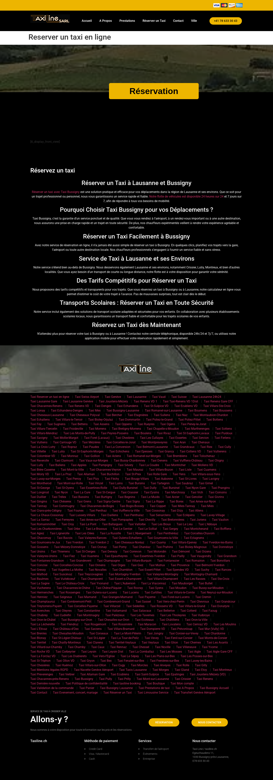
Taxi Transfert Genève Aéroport (194, 692)
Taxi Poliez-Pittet (189, 419)
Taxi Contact (38, 692)
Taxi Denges (103, 406)
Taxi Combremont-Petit (76, 601)
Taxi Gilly (201, 665)
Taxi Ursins (37, 551)
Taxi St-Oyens (65, 488)
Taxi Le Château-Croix (69, 583)
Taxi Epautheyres (116, 556)
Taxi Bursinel (171, 488)
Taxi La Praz (63, 474)
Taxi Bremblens (176, 456)
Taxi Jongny (155, 633)
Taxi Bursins (136, 483)
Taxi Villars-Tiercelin (43, 428)
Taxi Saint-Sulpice (147, 674)
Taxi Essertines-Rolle (93, 488)
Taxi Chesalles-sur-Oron (113, 620)
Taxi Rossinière (122, 624)
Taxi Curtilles (153, 592)
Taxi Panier (86, 688)
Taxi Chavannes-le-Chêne (73, 588)
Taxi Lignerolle (59, 533)
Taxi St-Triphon (40, 660)
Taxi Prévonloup (181, 629)
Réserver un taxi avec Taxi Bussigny (56, 192)
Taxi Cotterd (188, 610)
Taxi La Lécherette (42, 624)
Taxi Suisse (179, 397)
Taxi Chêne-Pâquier (109, 588)
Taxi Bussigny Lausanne (116, 688)
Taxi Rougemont (95, 624)
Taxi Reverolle (39, 460)
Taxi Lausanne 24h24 (206, 397)
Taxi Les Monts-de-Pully (79, 433)
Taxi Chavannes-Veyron (105, 469)
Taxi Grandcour (225, 601)
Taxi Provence (180, 565)
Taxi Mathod (38, 574)
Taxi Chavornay (40, 538)
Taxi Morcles (139, 665)
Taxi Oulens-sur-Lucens (101, 592)
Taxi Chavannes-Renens (46, 406)
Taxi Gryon (87, 660)
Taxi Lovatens (171, 624)
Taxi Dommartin (129, 419)
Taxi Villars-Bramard (120, 629)
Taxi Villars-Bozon (161, 469)
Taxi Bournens (197, 410)
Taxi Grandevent (80, 560)
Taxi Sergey (170, 529)
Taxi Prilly (124, 679)
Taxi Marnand (87, 597)
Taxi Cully (224, 447)
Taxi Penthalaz (134, 515)
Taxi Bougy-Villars (137, 479)
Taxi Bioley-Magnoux (193, 547)
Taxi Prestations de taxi (154, 688)
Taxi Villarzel (111, 606)
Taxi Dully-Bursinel (125, 488)
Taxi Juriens (198, 519)
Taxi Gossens (39, 547)
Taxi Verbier (67, 674)
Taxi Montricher (175, 465)
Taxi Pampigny (102, 465)
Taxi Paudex (91, 447)
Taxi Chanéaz (141, 547)
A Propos (105, 21)
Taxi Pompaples (122, 519)
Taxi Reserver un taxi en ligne (49, 397)
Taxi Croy (67, 524)
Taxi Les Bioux (161, 524)
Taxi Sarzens (93, 629)
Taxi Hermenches (41, 592)
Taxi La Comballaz (141, 651)
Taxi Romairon (195, 560)
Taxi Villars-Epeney (184, 542)
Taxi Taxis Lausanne (133, 670)
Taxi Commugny (64, 506)
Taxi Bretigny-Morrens (126, 428)
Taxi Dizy (177, 510)
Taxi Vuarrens (90, 556)
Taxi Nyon (61, 492)
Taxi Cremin (203, 597)
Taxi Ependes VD (177, 569)
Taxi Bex (106, 660)
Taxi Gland (182, 670)
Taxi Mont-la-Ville (72, 469)
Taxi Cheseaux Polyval (85, 415)
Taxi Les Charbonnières (46, 529)
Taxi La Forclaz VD (43, 656)
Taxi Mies (207, 506)
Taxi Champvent (92, 579)
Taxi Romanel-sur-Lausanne (163, 410)
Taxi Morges (160, 670)
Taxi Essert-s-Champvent (124, 579)
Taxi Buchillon (109, 474)
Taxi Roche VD (40, 651)
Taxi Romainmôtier (43, 524)
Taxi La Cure (82, 492)
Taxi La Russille (110, 533)
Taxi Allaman (86, 474)
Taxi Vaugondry (200, 556)
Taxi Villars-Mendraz (44, 433)
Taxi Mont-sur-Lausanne (152, 679)
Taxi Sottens (223, 428)
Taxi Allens (196, 510)
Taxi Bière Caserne (42, 469)
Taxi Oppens (123, 424)
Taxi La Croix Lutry (42, 447)
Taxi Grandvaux (184, 447)
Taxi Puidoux (223, 433)
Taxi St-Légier (96, 638)
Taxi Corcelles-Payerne (82, 606)
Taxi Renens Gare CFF (218, 401)
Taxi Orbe (73, 529)
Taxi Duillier (38, 497)
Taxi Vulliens (38, 442)
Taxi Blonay (38, 638)
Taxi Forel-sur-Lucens (175, 597)
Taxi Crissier (183, 679)
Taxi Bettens (79, 424)
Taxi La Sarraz (40, 519)
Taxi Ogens (167, 424)
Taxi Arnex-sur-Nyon (202, 501)
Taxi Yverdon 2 (99, 542)
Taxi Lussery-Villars (82, 515)
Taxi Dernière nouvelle (45, 683)
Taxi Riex (206, 447)
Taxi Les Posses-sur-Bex (196, 656)
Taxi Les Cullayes (151, 438)
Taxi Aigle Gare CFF (219, 651)
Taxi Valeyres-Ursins (43, 556)
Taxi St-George (40, 488)
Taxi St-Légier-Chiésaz (66, 638)
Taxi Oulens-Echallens (127, 538)
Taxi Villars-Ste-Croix (217, 406)
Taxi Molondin (156, 551)
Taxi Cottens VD (190, 451)
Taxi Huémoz (64, 665)
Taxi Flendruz (69, 624)
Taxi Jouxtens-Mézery (113, 401)
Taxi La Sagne (39, 583)
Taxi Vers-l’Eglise (103, 656)
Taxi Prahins (164, 547)
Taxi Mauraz (135, 469)
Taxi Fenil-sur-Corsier (178, 638)
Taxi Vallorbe (137, 524)
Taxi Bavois (64, 538)
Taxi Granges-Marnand (117, 597)
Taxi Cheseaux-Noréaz (129, 542)
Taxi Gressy (38, 569)
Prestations (127, 21)
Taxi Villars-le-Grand (191, 606)
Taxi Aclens (113, 456)
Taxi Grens (84, 501)
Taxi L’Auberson (124, 583)
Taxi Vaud (159, 397)
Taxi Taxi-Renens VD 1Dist (180, 401)
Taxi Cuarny (158, 542)
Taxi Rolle (182, 665)
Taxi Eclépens (185, 515)
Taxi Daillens (109, 515)
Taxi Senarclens (160, 515)
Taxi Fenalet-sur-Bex (130, 660)
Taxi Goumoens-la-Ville (162, 538)
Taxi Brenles (38, 633)
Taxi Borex (176, 501)
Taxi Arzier (172, 497)
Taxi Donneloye (222, 547)
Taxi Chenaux (200, 442)
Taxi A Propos (184, 688)
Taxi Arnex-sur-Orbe (93, 519)
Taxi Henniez (39, 597)
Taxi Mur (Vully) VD (211, 629)
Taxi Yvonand (99, 583)
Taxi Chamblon (122, 569)
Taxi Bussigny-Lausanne (122, 410)
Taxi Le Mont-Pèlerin (127, 633)
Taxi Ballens (57, 465)
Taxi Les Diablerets (74, 656)
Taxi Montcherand (196, 529)
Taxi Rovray (135, 588)
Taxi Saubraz (184, 483)
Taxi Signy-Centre (108, 501)
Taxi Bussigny (84, 679)
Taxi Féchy (112, 479)
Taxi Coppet (158, 506)
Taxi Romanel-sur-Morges (144, 456)
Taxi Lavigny (210, 479)
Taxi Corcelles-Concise (68, 565)
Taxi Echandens (127, 406)
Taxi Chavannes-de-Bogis (97, 506)
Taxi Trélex (59, 497)
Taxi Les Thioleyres (173, 615)
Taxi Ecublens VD (186, 406)
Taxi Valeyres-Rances (92, 538)
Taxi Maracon (147, 624)
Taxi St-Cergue (105, 492)
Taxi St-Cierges (85, 551)
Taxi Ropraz (69, 447)
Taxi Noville (162, 647)
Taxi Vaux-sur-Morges (93, 460)
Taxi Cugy (118, 665)
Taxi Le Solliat (147, 529)
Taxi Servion (200, 438)
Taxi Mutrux (157, 565)
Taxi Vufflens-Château (187, 460)
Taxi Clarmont (64, 460)
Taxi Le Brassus (96, 529)
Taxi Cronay (99, 547)
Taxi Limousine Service (152, 692)
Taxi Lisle (185, 469)
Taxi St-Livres (188, 479)
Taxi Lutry (58, 451)
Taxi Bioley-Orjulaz (100, 419)
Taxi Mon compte (182, 683)
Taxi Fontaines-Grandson (47, 560)
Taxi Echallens (40, 419)
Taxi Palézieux (115, 615)
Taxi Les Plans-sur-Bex (160, 656)
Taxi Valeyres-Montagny (162, 574)
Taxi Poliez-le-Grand (159, 419)
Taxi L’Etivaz (38, 629)
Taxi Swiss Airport (87, 397)
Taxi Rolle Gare (157, 474)
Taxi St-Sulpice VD (156, 406)
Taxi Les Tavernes (142, 615)
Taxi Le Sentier (122, 529)
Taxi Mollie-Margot (65, 438)
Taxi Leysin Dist (112, 651)
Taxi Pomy (119, 547)
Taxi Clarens (94, 642)
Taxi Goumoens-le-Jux (45, 542)
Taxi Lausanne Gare (43, 401)
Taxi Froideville (73, 428)
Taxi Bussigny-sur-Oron (76, 620)
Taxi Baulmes (39, 579)
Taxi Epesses (143, 451)
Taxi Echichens (119, 451)
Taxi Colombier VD (42, 456)
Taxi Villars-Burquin (138, 560)
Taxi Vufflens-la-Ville (126, 510)
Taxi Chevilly (147, 519)
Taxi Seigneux (62, 597)
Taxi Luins (116, 483)
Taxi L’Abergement (139, 533)
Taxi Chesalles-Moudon (68, 633)
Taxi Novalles (98, 569)
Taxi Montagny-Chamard (200, 574)
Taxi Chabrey (39, 615)
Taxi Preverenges (41, 674)
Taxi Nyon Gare (195, 488)
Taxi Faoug (209, 610)
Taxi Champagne (108, 560)
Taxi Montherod (40, 483)
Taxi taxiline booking (127, 683)
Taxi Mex (95, 410)
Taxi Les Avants (217, 642)
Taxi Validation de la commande (52, 688)
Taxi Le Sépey (129, 656)
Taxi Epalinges (174, 674)
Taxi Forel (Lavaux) (97, 438)
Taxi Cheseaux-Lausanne (47, 415)
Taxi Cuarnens (206, 469)
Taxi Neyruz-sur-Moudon (216, 592)
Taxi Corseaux (98, 633)
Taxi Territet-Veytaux (122, 642)
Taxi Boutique (155, 683)
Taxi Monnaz (69, 456)
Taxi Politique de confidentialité (86, 683)
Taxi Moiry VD (39, 474)
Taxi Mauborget (182, 583)
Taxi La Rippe (155, 501)
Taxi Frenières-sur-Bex (164, 660)
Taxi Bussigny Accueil (214, 688)
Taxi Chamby (77, 647)
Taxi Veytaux (150, 642)
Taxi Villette (38, 451)
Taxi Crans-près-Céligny (46, 510)
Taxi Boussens (222, 410)
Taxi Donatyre (220, 606)
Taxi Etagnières (138, 415)
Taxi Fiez (69, 556)
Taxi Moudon (178, 588)
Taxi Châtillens (169, 620)
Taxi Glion (171, 642)
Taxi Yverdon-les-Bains (217, 542)
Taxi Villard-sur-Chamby (46, 647)
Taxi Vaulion (220, 519)
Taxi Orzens (203, 551)
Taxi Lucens (131, 592)
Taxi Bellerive (166, 610)
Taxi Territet (38, 642)
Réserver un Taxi (154, 21)
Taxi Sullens (162, 415)
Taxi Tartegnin (160, 483)
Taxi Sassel (143, 601)
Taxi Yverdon (74, 542)
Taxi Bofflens (222, 529)
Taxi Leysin (88, 651)
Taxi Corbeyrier (65, 651)
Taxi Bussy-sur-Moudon (208, 588)
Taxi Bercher (113, 415)
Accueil (87, 21)
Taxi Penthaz (98, 510)
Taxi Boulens (142, 433)
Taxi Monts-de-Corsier (212, 638)
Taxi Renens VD (78, 406)
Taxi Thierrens (60, 551)
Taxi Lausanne (136, 397)
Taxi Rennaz (118, 647)
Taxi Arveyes (162, 665)
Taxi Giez (137, 565)
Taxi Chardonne (214, 633)
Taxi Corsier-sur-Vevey (183, 633)
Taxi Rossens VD (161, 606)
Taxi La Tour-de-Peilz (125, 638)
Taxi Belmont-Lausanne (152, 447)
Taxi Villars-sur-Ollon (92, 665)
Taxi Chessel (140, 647)
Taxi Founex (75, 510)
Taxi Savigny (39, 438)
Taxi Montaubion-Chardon (210, 415)
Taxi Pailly (178, 556)
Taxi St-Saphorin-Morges (87, 451)
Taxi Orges (118, 565)
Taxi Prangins (220, 488)
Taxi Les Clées (84, 533)
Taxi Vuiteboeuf (64, 579)
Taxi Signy (133, 501)
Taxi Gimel (206, 483)
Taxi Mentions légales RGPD (49, 670)
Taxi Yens (179, 474)
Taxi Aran (179, 442)
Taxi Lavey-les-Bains (198, 660)
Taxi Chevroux (199, 601)
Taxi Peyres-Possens (114, 433)
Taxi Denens (159, 460)
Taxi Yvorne (210, 647)
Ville (194, 21)
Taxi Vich (197, 492)
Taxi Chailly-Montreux (66, 642)
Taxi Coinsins (218, 492)
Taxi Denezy (109, 551)
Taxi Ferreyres (64, 519)
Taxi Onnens (97, 565)
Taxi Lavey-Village (212, 515)
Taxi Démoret (181, 551)
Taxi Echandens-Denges (67, 410)
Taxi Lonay (37, 410)
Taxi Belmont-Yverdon (209, 565)
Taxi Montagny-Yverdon (124, 574)
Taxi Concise (38, 565)
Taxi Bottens (214, 419)
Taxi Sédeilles (135, 606)
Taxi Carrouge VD (64, 442)
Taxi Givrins (216, 497)
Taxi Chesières (40, 665)
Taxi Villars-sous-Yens (205, 474)
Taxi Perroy (73, 479)
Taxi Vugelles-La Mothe (67, 569)
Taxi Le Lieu (185, 524)
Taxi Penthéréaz (167, 533)
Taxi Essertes (178, 438)
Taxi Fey (36, 424)
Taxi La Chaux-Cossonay (47, 515)
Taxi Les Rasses (194, 579)
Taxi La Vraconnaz (153, 583)
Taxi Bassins (80, 497)
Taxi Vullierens (216, 451)
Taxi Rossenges (69, 592)
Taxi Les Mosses (171, 651)
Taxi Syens (156, 588)
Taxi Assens (101, 424)
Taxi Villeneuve (186, 647)
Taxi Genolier (193, 497)
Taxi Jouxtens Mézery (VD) (208, 674)
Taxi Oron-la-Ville (196, 620)
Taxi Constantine (88, 610)
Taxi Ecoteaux (144, 620)
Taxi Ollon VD (65, 660)
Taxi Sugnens (56, 424)
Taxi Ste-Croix (220, 579)
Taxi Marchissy (175, 492)
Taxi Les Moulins (224, 624)
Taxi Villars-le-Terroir (68, 419)
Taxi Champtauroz (42, 601)
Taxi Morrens (97, 428)
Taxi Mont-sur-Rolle (70, 483)
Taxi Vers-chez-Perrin (170, 601)
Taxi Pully (105, 679)
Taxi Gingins (38, 501)
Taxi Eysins (151, 492)
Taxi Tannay (38, 506)
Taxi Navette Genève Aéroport (93, 670)
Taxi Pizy (93, 479)
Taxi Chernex (192, 642)
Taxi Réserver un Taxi (117, 692)
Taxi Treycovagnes (90, 574)
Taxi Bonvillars (220, 560)
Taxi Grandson (227, 556)
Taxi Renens (205, 679)
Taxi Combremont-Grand (113, 601)
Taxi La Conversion (117, 447)
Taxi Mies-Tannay (183, 506)
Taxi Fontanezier (168, 560)
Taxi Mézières (91, 442)
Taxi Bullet (205, 583)
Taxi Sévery (125, 465)
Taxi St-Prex (133, 474)
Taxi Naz (181, 415)
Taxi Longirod (39, 492)
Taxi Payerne (146, 597)
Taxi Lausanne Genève (78, 401)
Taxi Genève (113, 397)
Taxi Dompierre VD (152, 629)
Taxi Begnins (126, 497)
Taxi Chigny (216, 460)
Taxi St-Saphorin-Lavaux (193, 433)
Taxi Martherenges (197, 428)
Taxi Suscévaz (62, 574)
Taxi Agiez (37, 533)
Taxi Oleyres (63, 610)
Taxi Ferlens (222, 438)
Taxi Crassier (129, 492)
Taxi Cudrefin (62, 615)
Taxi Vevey (151, 638)
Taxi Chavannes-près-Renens (49, 679)
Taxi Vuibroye (200, 615)
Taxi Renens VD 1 (145, 401)
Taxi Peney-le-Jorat (193, 424)
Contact (178, 21)
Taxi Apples (78, 465)
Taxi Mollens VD (202, 465)
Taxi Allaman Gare (92, 674)
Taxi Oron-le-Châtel (43, 620)
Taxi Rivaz (164, 433)
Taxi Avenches (40, 610)
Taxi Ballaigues (112, 524)
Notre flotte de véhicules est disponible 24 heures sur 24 (186, 196)
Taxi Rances (223, 569)
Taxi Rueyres (146, 424)
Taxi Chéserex (62, 501)
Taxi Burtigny (103, 497)
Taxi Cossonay (155, 510)
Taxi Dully (150, 488)
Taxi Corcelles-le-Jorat (121, 442)
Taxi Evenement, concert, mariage (75, 692)
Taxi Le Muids (150, 497)
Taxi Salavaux (141, 610)
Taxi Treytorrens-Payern (46, 606)
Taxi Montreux (222, 670)
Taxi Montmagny (88, 615)
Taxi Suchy (202, 569)
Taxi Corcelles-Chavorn (199, 533)
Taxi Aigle (194, 651)
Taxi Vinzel (96, 483)
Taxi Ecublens (120, 674)
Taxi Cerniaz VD (197, 624)
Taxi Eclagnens (194, 538)
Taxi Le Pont (88, 524)
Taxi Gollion (92, 456)
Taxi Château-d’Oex (66, 629)
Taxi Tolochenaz (204, 456)
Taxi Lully (36, 465)
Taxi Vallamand (116, 610)
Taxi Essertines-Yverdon (149, 556)
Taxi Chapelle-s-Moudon (163, 428)
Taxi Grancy (166, 451)
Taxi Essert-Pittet (149, 569)
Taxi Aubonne (164, 479)
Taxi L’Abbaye (207, 524)
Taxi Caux (97, 647)
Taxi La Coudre (149, 465)
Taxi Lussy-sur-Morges (45, 479)
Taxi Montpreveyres (154, 442)
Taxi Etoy (201, 670)
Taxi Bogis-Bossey (132, 506)
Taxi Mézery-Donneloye (69, 547)
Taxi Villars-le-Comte (181, 592)
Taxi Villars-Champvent (162, 579)
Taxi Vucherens (40, 588)
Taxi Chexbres (124, 438)
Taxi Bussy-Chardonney (129, 460)
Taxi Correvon (132, 551)
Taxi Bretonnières (172, 519)
